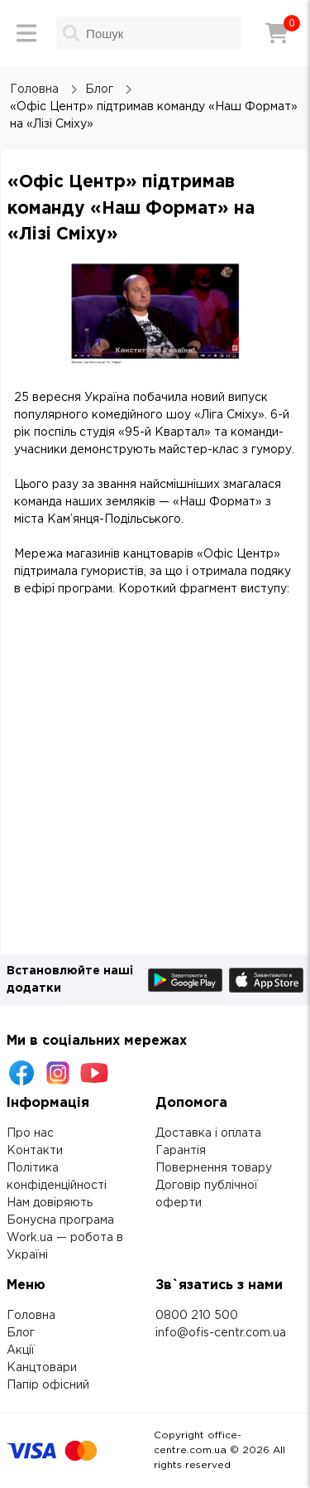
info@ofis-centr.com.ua (220, 1333)
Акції (21, 1350)
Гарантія (180, 1151)
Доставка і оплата (208, 1133)
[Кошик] (277, 33)
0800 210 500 (196, 1316)
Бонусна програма (60, 1220)
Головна (31, 1316)
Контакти (35, 1151)
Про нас (30, 1133)
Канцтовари (42, 1368)
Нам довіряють (50, 1203)
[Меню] (26, 33)
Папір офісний (48, 1385)
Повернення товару (213, 1168)
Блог (21, 1333)
